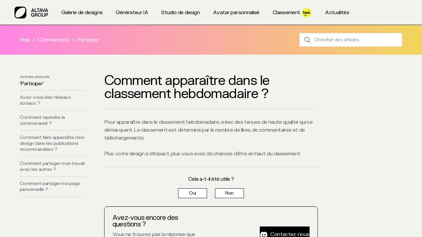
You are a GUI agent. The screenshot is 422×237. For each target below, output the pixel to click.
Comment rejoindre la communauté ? (42, 120)
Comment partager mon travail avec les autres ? (52, 166)
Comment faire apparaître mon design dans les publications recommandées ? (52, 143)
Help (25, 40)
